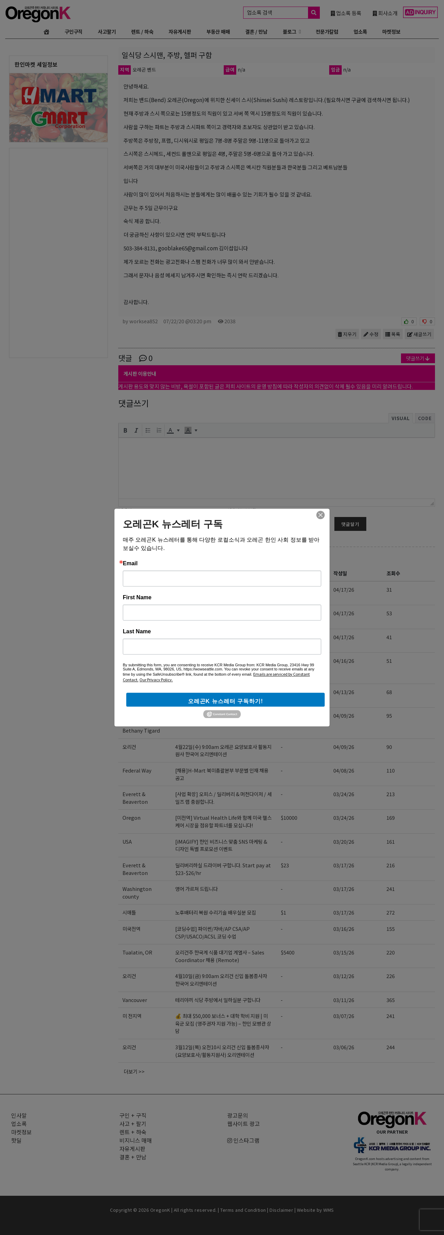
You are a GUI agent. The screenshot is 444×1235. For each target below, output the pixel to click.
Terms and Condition (243, 1210)
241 (390, 888)
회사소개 (385, 13)
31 (389, 589)
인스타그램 (243, 1140)
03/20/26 (343, 841)
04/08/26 (343, 770)
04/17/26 (343, 589)
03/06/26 (343, 1047)
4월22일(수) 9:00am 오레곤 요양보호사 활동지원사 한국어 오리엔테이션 (223, 750)
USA (127, 841)
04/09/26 (343, 715)
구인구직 (74, 31)
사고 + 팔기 (132, 1123)
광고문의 (237, 1115)
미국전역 (131, 589)
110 (390, 770)
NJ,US (129, 660)
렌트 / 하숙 (142, 31)
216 (390, 865)
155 (390, 928)
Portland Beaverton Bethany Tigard (141, 723)
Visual (401, 418)
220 (390, 952)
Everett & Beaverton (135, 695)
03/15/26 (343, 952)
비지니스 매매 (135, 1140)
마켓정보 (391, 31)
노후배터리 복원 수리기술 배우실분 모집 (215, 912)
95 (389, 715)
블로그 (289, 31)
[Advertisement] (58, 252)
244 (390, 1047)
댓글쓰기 (418, 358)
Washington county (137, 892)
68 (389, 691)
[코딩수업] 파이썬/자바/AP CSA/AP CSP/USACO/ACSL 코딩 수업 (212, 593)
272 (390, 912)
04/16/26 (343, 660)
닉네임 (125, 510)
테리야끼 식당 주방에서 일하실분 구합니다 (218, 999)
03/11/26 (343, 999)
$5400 (287, 952)
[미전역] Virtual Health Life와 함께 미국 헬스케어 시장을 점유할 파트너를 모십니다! (223, 821)
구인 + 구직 (142, 557)
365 (390, 999)
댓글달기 (350, 524)
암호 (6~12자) (242, 510)
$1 (283, 912)
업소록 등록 (346, 13)
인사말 (19, 1115)
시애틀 (129, 912)
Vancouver (134, 999)
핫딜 (16, 1140)
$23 (285, 691)
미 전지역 (132, 1015)
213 (390, 794)
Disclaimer (281, 1210)
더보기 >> (134, 1071)
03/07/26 (343, 1015)
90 (389, 746)
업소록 (360, 31)
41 (389, 637)
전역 (126, 637)
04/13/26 (343, 691)
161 (390, 841)
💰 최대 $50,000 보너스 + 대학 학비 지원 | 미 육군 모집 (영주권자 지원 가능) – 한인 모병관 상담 (223, 1023)
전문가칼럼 (327, 31)
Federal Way (137, 770)
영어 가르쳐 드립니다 (196, 888)
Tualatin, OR (137, 952)
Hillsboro (133, 613)
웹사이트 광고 (243, 1123)
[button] (125, 430)
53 (389, 613)
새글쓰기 (419, 334)
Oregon (131, 817)
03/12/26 (343, 975)
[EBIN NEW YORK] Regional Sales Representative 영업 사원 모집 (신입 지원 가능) (222, 668)
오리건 (129, 746)
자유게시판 (180, 31)
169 (390, 817)
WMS (328, 1210)
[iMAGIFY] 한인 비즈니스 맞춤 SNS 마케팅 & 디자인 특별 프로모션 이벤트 (221, 845)
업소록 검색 (283, 12)
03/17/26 (343, 865)
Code (425, 418)
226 (390, 975)
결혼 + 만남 (132, 1157)
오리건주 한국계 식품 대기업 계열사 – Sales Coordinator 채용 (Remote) (219, 956)
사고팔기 (107, 31)
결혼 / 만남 (256, 31)
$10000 (289, 817)
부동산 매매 (218, 31)
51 (389, 660)
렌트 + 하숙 (132, 1132)
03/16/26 (343, 928)
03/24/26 (343, 794)
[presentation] (125, 430)
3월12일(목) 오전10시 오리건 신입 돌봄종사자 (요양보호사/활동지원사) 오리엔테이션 (222, 1050)
